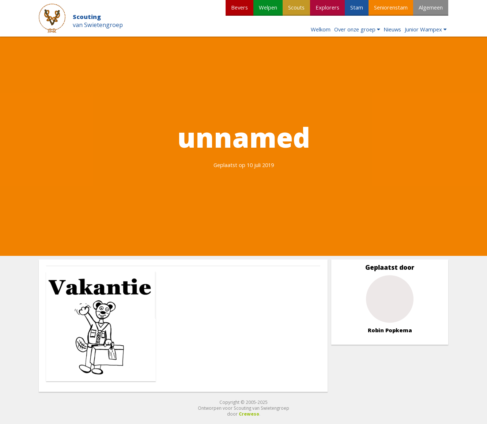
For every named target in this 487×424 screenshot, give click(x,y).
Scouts (296, 7)
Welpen (268, 7)
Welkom (321, 29)
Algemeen (431, 7)
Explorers (327, 7)
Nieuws (392, 29)
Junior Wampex (423, 29)
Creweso (249, 414)
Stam (356, 7)
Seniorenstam (391, 7)
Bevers (239, 7)
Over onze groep (354, 29)
